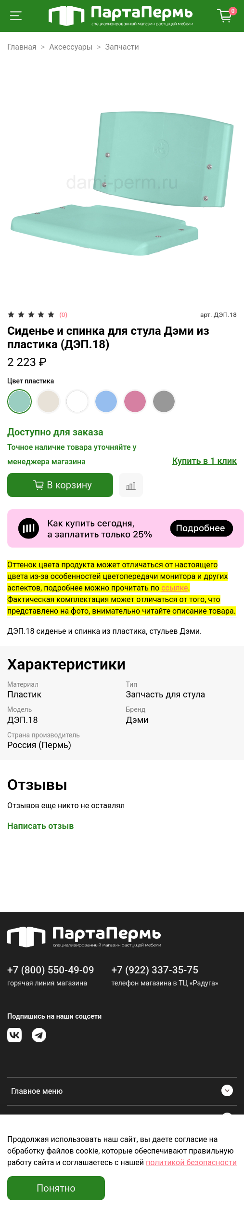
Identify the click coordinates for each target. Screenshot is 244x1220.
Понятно (56, 1188)
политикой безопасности (191, 1162)
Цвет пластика (30, 381)
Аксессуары (70, 47)
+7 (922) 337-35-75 (154, 970)
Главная (22, 47)
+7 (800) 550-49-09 (50, 970)
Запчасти (122, 47)
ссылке (174, 587)
